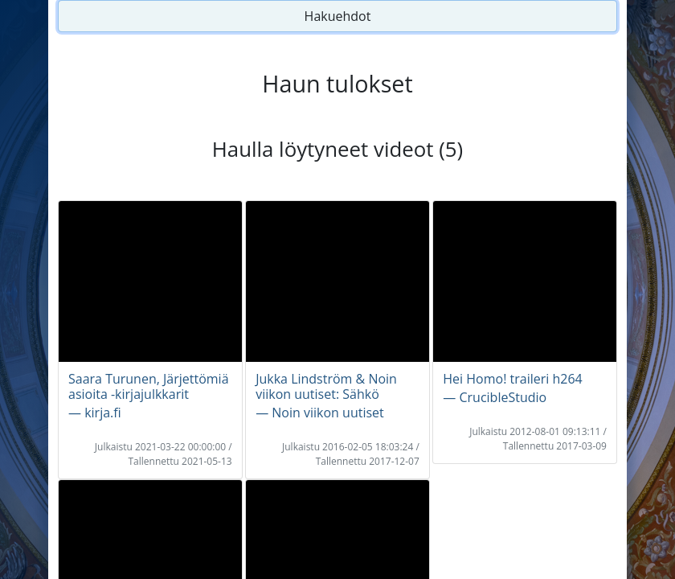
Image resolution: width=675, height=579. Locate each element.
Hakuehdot (338, 16)
